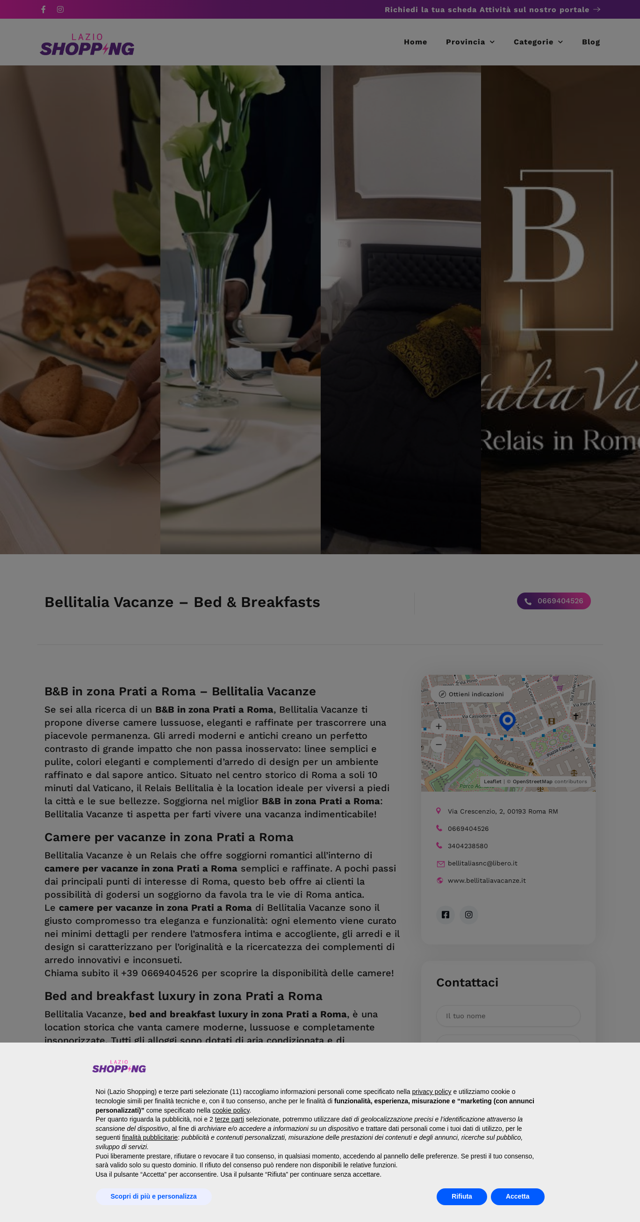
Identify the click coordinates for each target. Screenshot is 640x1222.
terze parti (229, 1119)
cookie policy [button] (230, 1110)
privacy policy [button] (432, 1091)
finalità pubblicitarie (150, 1137)
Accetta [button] (518, 1196)
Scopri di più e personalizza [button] (154, 1196)
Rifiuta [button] (462, 1196)
